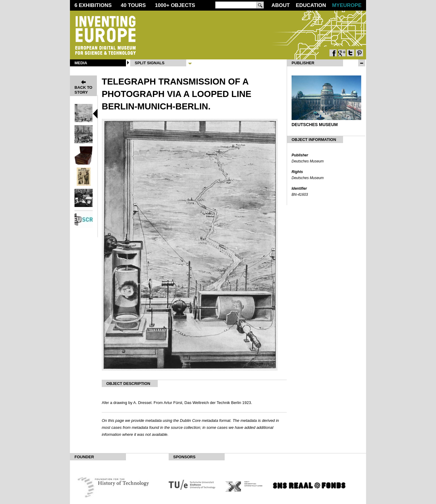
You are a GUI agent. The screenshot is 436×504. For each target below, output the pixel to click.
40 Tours (133, 5)
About (280, 5)
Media (80, 63)
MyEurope (347, 5)
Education (311, 5)
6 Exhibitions (93, 5)
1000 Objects (175, 5)
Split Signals (149, 63)
